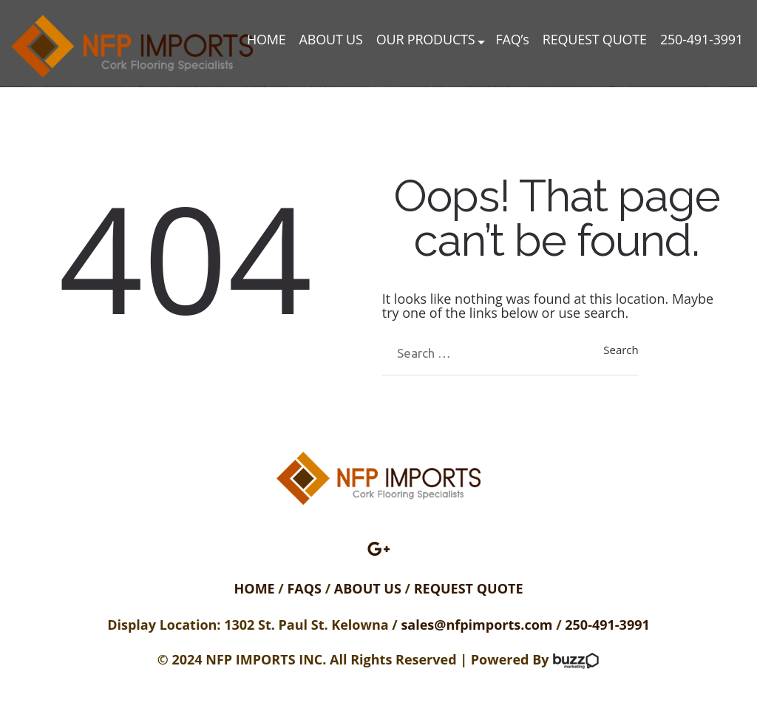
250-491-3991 (701, 40)
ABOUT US (331, 40)
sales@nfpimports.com (476, 624)
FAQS (306, 588)
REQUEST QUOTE (595, 40)
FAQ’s (512, 40)
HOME (266, 40)
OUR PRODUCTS (425, 40)
